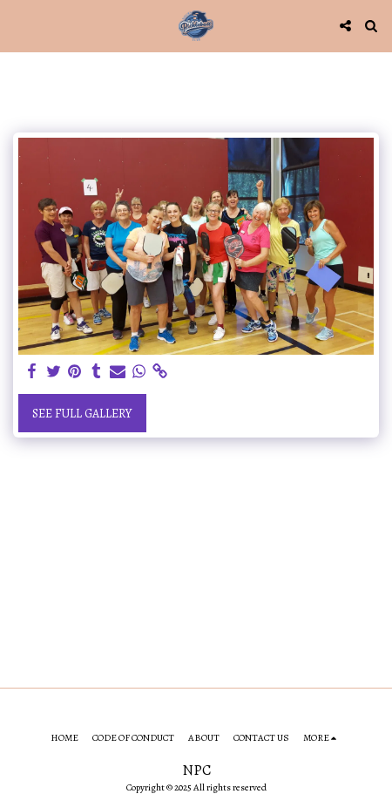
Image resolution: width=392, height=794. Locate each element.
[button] (19, 25)
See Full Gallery (82, 413)
